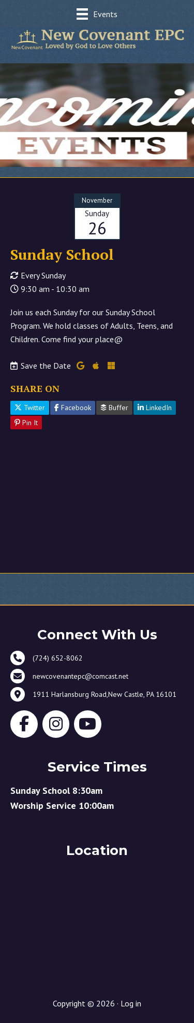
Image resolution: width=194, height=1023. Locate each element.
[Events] (97, 14)
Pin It (26, 422)
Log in (131, 1003)
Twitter (29, 407)
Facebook (72, 407)
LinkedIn (155, 407)
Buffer (114, 407)
